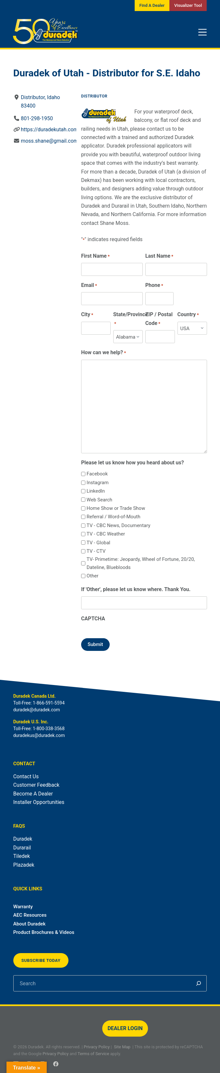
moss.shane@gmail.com (49, 141)
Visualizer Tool (188, 5)
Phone (154, 285)
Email (89, 285)
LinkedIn (96, 491)
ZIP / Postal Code (158, 319)
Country (188, 314)
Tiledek (21, 856)
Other (93, 576)
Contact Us (26, 776)
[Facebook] (55, 1064)
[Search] (198, 983)
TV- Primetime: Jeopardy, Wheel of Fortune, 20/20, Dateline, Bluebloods (141, 563)
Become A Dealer (33, 794)
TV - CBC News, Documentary (118, 525)
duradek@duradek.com (36, 709)
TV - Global (98, 543)
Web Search (99, 500)
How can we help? (103, 352)
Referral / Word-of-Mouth (114, 517)
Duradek (22, 839)
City (87, 314)
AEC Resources (30, 915)
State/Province (130, 319)
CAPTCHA (93, 618)
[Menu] (202, 32)
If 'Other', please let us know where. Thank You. (135, 589)
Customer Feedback (36, 785)
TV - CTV (96, 551)
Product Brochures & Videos (43, 932)
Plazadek (23, 865)
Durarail (22, 848)
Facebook (97, 474)
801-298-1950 (37, 118)
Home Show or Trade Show (116, 508)
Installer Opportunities (39, 802)
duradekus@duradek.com (39, 735)
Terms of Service (93, 1053)
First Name (95, 256)
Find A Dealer (152, 5)
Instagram (98, 482)
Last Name (159, 256)
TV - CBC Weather (106, 534)
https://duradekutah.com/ (50, 129)
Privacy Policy (97, 1046)
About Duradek (29, 924)
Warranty (23, 907)
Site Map (122, 1046)
